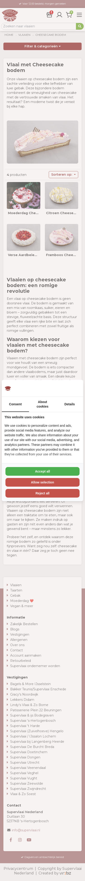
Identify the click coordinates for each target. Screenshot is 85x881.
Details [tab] (69, 404)
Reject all (42, 493)
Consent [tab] (15, 404)
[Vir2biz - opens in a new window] (74, 388)
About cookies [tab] (42, 404)
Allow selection (42, 482)
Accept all (42, 471)
